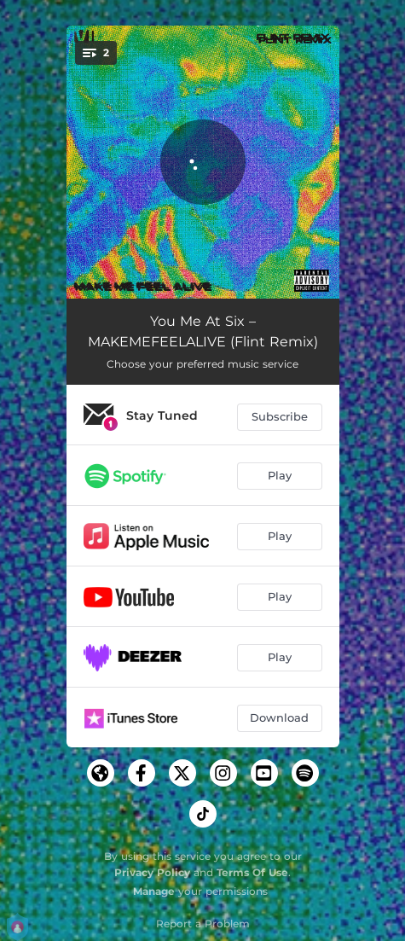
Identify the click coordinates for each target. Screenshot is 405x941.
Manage (154, 891)
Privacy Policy (152, 872)
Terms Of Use (252, 872)
